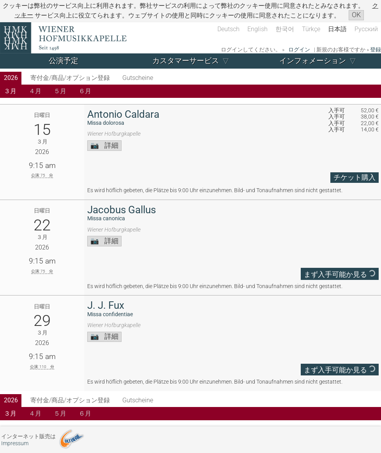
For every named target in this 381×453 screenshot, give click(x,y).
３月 (10, 91)
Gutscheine (137, 77)
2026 (11, 77)
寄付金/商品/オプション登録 (70, 77)
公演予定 (63, 60)
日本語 (337, 29)
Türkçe (311, 29)
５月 (60, 91)
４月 (35, 91)
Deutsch (228, 29)
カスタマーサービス (185, 60)
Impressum (14, 443)
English (257, 29)
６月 (85, 91)
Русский (366, 29)
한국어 (284, 29)
